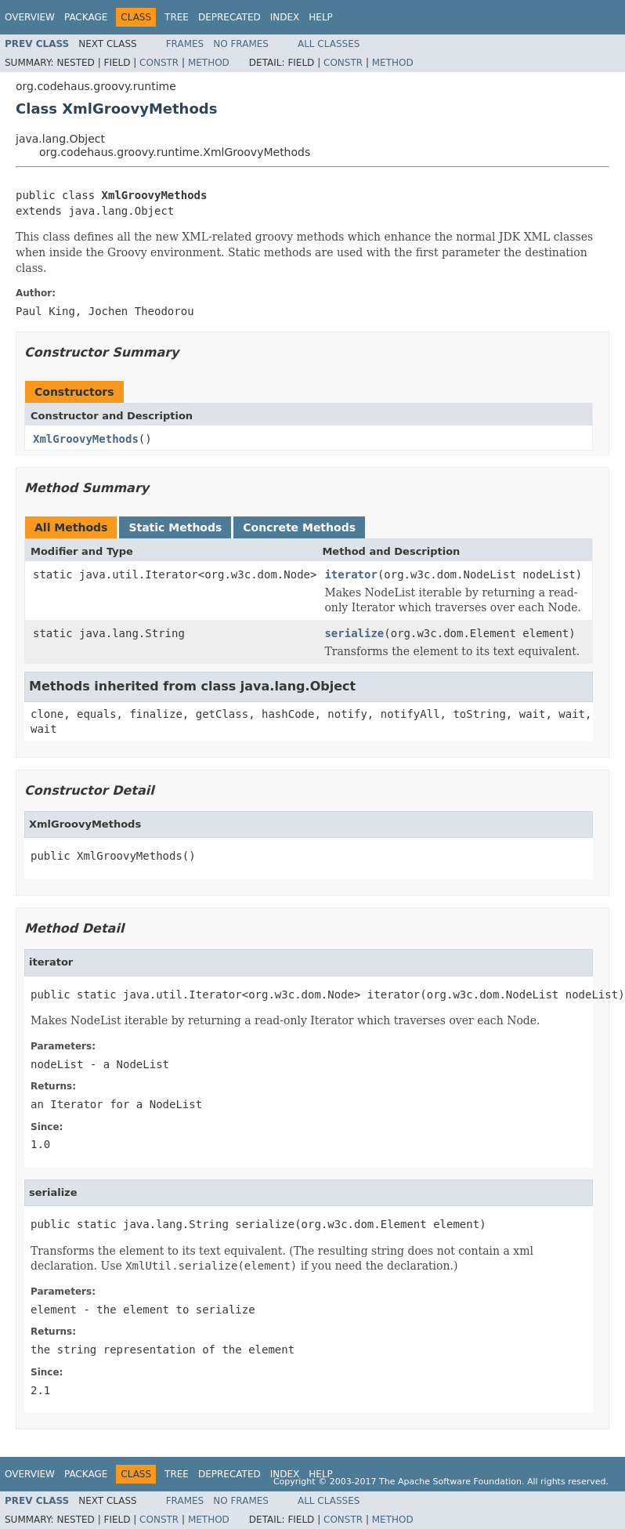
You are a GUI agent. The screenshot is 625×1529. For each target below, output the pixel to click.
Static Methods (175, 527)
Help (321, 17)
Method (208, 62)
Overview (30, 17)
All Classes (328, 43)
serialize (354, 633)
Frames (185, 43)
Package (85, 17)
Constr (159, 62)
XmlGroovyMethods (86, 439)
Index (285, 17)
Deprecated (229, 17)
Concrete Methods (299, 527)
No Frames (241, 43)
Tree (176, 17)
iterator (350, 574)
